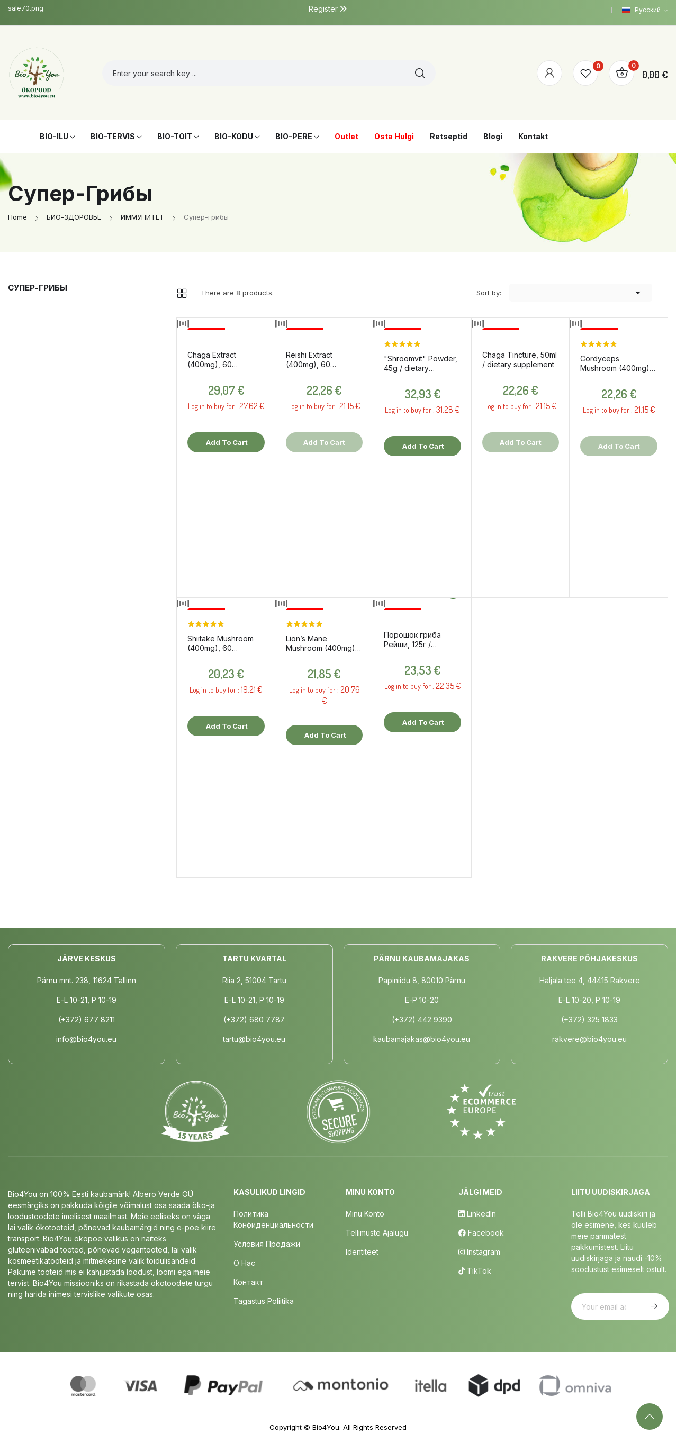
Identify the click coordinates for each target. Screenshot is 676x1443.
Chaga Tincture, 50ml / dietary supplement (519, 359)
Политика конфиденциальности (273, 1219)
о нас (244, 1262)
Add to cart (226, 442)
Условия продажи (266, 1243)
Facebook (481, 1232)
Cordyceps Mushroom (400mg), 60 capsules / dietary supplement (617, 363)
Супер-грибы (37, 288)
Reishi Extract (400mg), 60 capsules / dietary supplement (317, 359)
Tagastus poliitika (263, 1300)
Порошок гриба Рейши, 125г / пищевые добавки (417, 639)
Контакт (248, 1281)
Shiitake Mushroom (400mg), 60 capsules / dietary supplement (220, 643)
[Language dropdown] (645, 10)
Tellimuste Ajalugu (377, 1232)
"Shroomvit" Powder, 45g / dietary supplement (420, 363)
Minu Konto (365, 1213)
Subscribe (652, 1306)
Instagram (479, 1251)
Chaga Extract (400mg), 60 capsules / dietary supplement (218, 359)
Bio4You (325, 1427)
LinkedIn (477, 1213)
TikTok (474, 1270)
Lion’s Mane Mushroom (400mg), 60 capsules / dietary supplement (323, 643)
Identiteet (362, 1251)
